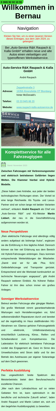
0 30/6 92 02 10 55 (11, 2)
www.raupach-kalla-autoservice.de (35, 107)
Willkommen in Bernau (28, 11)
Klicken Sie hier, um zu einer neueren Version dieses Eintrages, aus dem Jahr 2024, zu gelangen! (28, 39)
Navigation (28, 28)
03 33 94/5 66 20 (25, 101)
